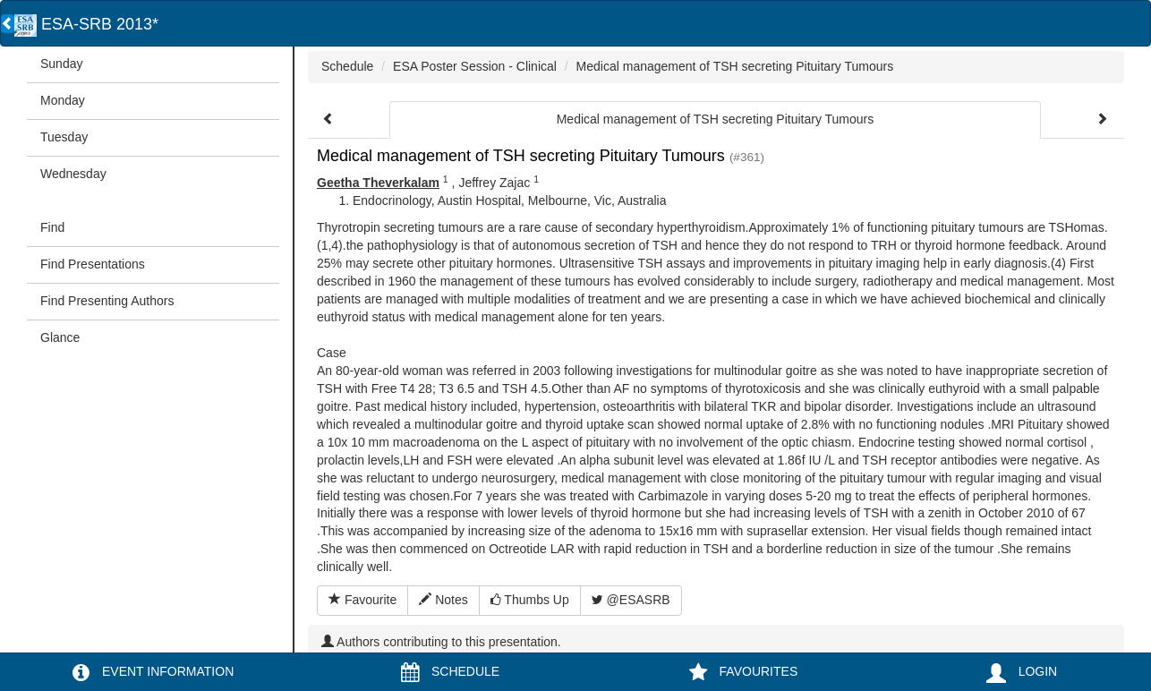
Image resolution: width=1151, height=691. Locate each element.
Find (52, 227)
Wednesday (73, 173)
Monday (62, 100)
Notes (443, 600)
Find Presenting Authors (107, 301)
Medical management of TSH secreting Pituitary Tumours (735, 66)
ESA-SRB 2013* (86, 24)
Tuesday (64, 137)
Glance (60, 337)
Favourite (362, 600)
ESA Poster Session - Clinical (475, 66)
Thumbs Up (529, 600)
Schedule (347, 66)
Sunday (61, 63)
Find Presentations (92, 264)
